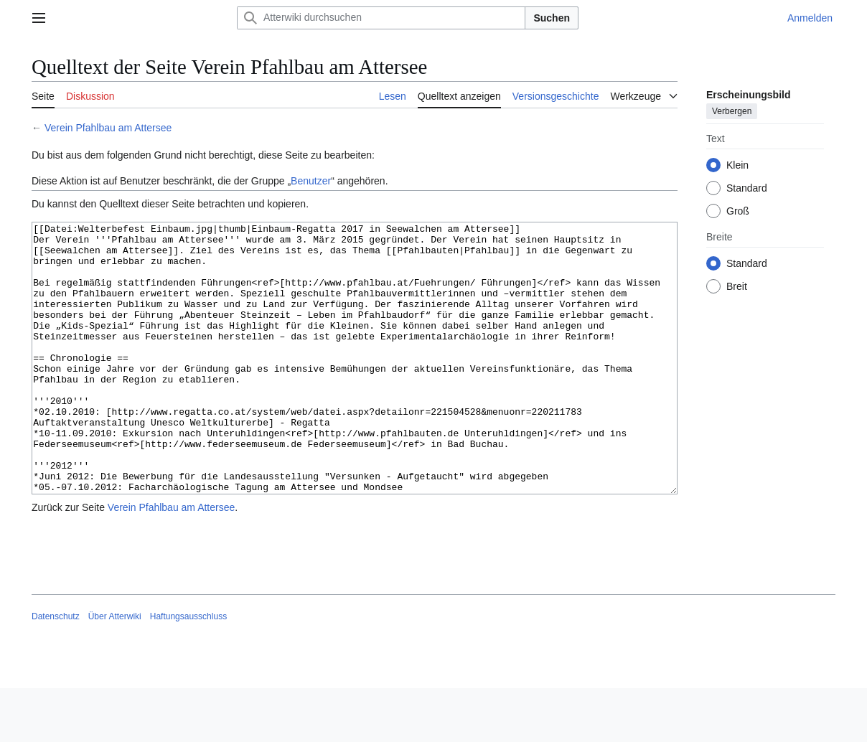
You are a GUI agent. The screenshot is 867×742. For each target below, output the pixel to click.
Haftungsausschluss (188, 670)
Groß (737, 211)
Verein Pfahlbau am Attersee (108, 127)
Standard (746, 188)
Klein (737, 165)
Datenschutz (56, 670)
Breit (736, 286)
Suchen (551, 18)
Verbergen (731, 111)
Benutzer (311, 181)
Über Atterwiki (114, 670)
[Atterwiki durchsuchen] (381, 17)
